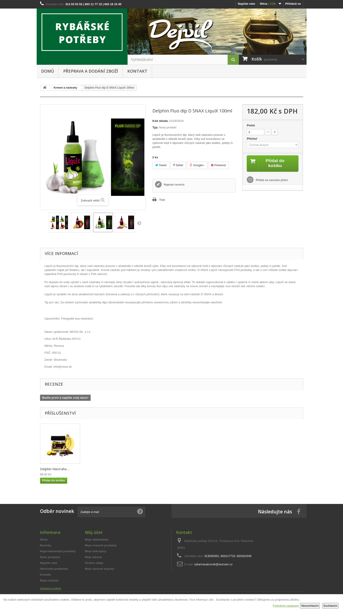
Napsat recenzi (173, 184)
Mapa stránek (49, 580)
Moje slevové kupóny (99, 568)
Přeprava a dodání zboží (90, 71)
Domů (47, 71)
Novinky (46, 545)
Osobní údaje (94, 563)
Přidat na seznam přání (271, 180)
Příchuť (252, 138)
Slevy (44, 539)
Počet (251, 125)
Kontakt (137, 71)
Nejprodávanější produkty (58, 551)
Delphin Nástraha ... (54, 469)
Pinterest (218, 165)
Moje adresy (93, 557)
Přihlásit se (293, 3)
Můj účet (94, 532)
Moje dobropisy (96, 551)
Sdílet (178, 165)
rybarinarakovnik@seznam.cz (213, 564)
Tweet (161, 165)
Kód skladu (160, 121)
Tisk (162, 199)
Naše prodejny (50, 557)
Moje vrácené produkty (101, 545)
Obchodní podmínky (54, 568)
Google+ (197, 165)
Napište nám (246, 3)
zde (211, 599)
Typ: (155, 127)
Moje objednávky (97, 539)
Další (139, 223)
